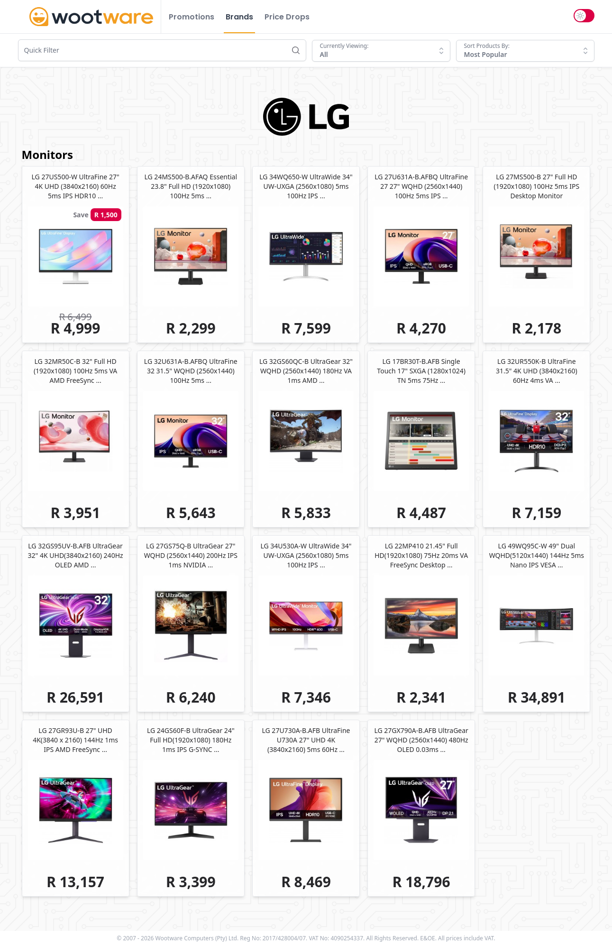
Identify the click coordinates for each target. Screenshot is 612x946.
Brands (239, 16)
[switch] (584, 15)
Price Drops (287, 16)
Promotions (191, 16)
